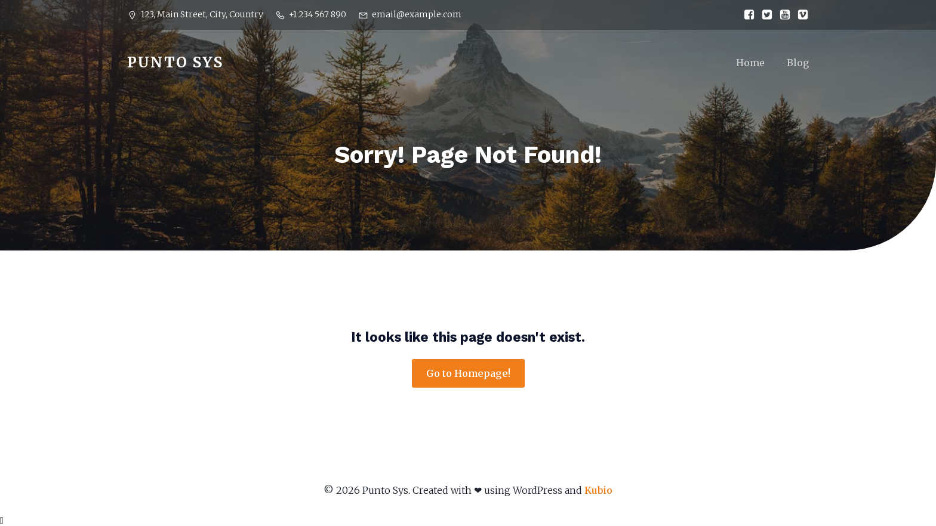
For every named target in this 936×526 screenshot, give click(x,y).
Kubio (598, 490)
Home (750, 63)
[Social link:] (746, 15)
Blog (798, 63)
